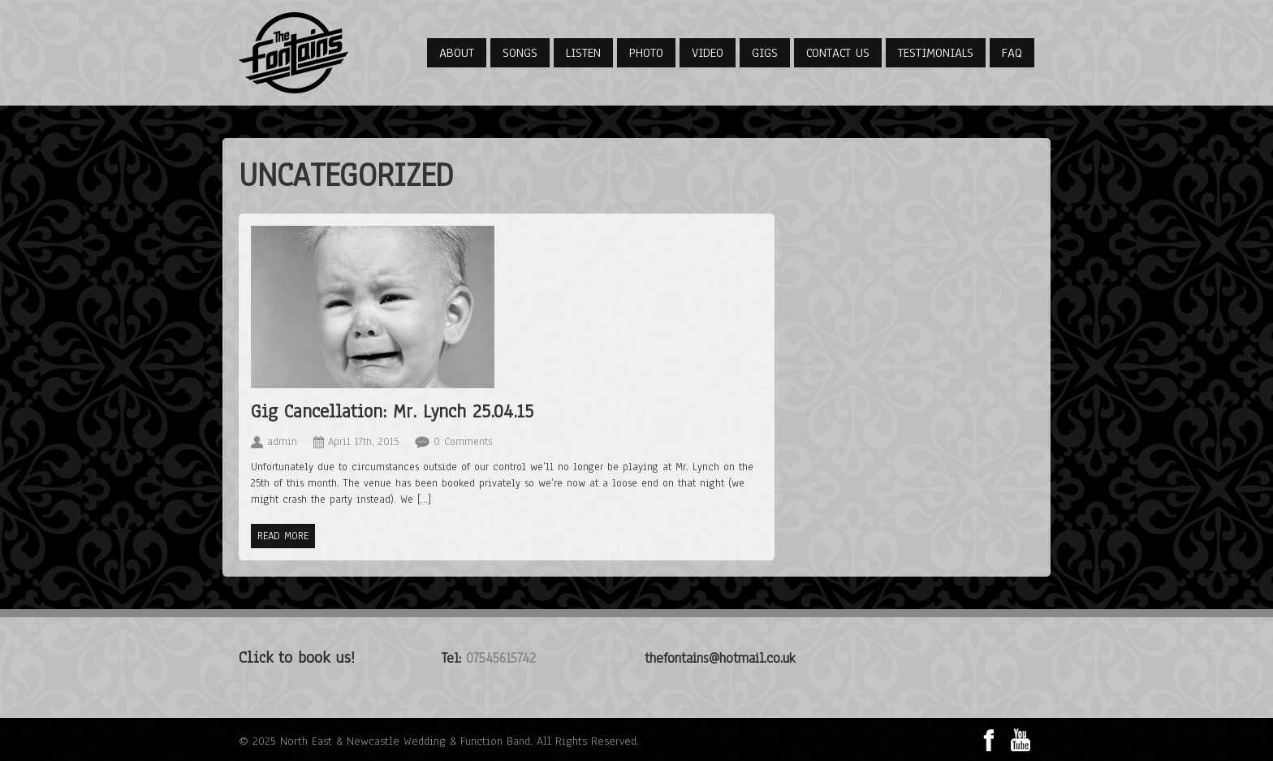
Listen (583, 53)
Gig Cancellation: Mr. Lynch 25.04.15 (392, 411)
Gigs (765, 53)
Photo (646, 53)
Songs (520, 53)
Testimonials (935, 53)
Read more (283, 536)
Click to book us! (297, 657)
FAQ (1012, 53)
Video (707, 53)
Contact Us (838, 53)
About (456, 53)
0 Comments (463, 442)
